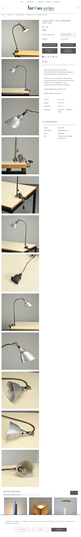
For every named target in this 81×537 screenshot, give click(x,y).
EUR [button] (22, 2)
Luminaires (10, 15)
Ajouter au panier (49, 45)
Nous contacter (68, 45)
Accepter (59, 530)
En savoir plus (22, 530)
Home (3, 15)
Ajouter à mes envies (49, 51)
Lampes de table (19, 15)
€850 (44, 30)
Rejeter (40, 530)
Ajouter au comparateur (68, 51)
